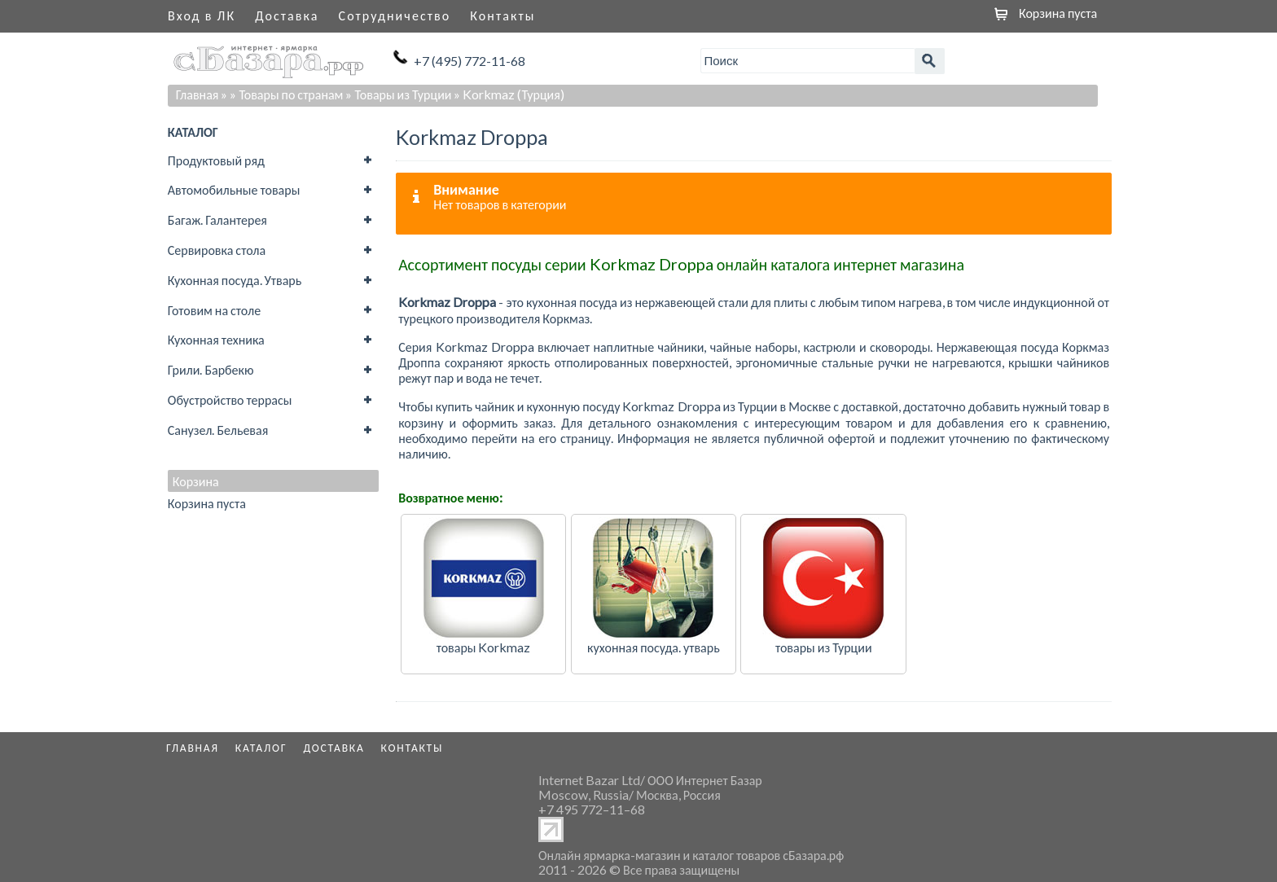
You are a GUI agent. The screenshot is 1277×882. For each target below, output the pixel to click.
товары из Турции (823, 647)
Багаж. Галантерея (217, 219)
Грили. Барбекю (211, 369)
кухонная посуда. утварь (653, 647)
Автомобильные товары (234, 189)
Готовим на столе (214, 310)
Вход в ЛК (201, 15)
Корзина (196, 481)
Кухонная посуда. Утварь (234, 279)
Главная (197, 94)
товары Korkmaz (484, 647)
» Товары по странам (286, 94)
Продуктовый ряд (216, 160)
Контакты (502, 15)
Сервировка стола (216, 249)
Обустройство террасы (230, 399)
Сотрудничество (395, 15)
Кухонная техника (216, 339)
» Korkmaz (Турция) (509, 94)
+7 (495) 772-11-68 (469, 60)
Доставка (286, 15)
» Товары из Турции (398, 94)
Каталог (261, 747)
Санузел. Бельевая (218, 429)
